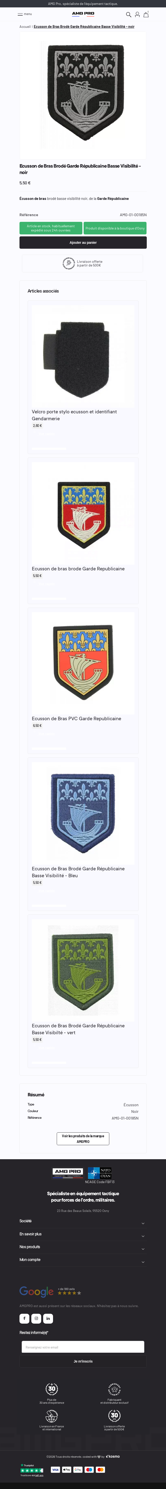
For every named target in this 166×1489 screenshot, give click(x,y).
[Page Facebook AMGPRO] (24, 1319)
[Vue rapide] (43, 432)
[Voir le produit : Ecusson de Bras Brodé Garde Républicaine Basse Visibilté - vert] (83, 970)
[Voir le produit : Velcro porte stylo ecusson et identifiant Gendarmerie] (83, 356)
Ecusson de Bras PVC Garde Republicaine (76, 719)
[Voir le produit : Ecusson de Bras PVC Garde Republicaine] (83, 663)
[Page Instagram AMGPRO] (36, 1319)
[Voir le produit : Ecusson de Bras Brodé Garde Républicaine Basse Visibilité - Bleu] (83, 813)
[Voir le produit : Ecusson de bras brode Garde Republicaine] (83, 513)
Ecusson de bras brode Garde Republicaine (78, 569)
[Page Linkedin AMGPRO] (48, 1319)
